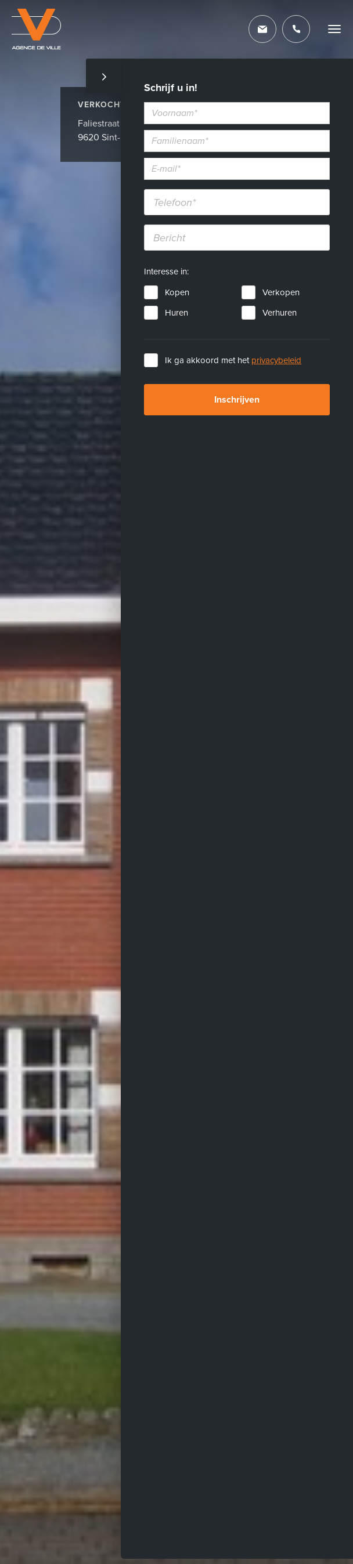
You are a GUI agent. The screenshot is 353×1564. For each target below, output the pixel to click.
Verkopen (281, 292)
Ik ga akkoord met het (233, 360)
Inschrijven (237, 400)
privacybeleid (276, 360)
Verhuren (279, 312)
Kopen (177, 292)
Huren (176, 312)
